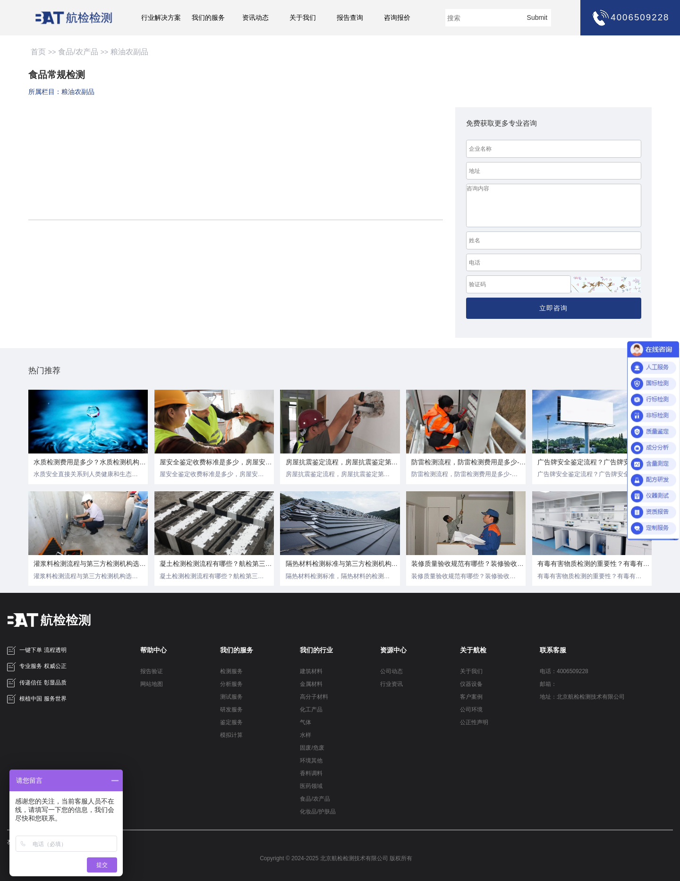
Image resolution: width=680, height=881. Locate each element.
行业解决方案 (161, 17)
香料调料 (311, 773)
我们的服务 (208, 17)
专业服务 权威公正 (37, 666)
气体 (305, 722)
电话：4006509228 (564, 671)
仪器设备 (471, 684)
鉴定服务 (231, 722)
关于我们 (302, 17)
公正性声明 (474, 722)
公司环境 (471, 709)
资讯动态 (255, 17)
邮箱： (548, 684)
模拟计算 (231, 735)
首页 (38, 52)
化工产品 (311, 709)
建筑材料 (311, 671)
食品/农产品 (78, 52)
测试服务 (231, 696)
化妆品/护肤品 (317, 811)
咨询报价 (397, 17)
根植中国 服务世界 (37, 698)
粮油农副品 (129, 52)
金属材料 (311, 684)
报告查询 (350, 17)
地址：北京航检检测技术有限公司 (582, 696)
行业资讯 (391, 684)
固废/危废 (312, 747)
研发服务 (231, 709)
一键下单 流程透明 (37, 650)
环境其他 (311, 760)
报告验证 (151, 671)
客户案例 (471, 696)
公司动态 (391, 671)
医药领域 (311, 786)
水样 (305, 735)
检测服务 (231, 671)
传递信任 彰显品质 (37, 682)
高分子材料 (314, 696)
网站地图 (151, 684)
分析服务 (231, 684)
